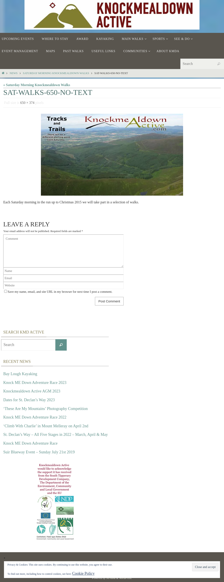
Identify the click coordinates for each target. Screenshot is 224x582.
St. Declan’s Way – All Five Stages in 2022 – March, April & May (55, 434)
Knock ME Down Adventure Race (30, 443)
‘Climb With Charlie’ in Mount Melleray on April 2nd (45, 426)
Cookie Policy (83, 573)
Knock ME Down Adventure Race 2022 (34, 417)
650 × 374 (27, 103)
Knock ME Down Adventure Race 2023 (34, 382)
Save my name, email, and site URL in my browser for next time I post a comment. (60, 291)
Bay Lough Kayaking (20, 374)
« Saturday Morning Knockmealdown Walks (36, 85)
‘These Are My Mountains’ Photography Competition (45, 408)
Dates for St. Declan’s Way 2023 (29, 400)
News (14, 73)
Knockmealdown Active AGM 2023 (31, 391)
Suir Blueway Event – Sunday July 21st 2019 (39, 452)
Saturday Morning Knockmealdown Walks (56, 73)
